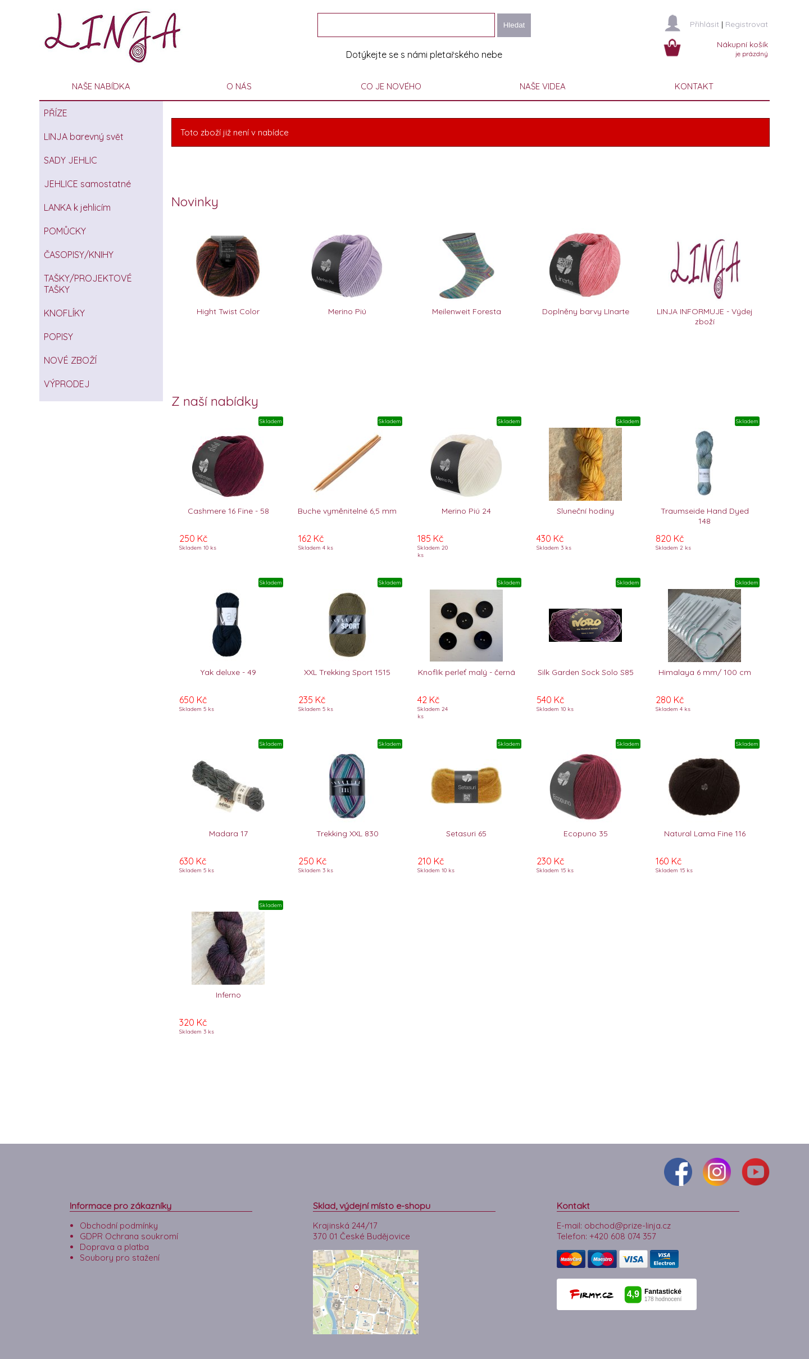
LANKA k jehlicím (77, 207)
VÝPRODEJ (67, 383)
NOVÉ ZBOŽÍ (70, 360)
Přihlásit (704, 24)
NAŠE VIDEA (543, 86)
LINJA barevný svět (84, 136)
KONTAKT (694, 86)
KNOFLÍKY (64, 313)
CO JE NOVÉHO (391, 86)
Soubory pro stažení (120, 1257)
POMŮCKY (65, 231)
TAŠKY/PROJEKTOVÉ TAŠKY (88, 284)
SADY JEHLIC (70, 160)
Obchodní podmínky (119, 1225)
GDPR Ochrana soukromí (129, 1236)
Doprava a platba (114, 1247)
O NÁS (239, 86)
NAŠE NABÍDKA (101, 86)
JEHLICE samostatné (87, 183)
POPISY (58, 336)
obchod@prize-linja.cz (627, 1225)
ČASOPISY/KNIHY (78, 254)
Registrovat (746, 24)
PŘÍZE (55, 113)
